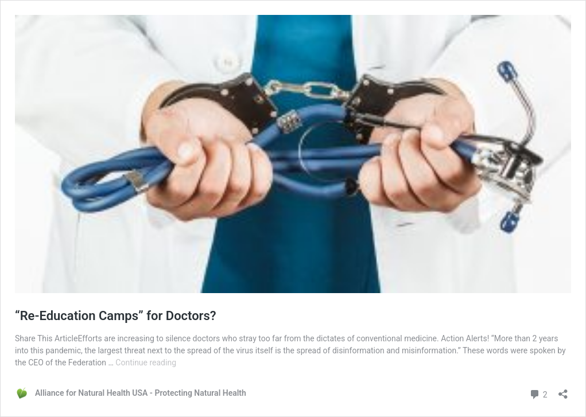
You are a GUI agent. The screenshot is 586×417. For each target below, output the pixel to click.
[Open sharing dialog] (563, 390)
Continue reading (145, 362)
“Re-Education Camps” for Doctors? (115, 316)
